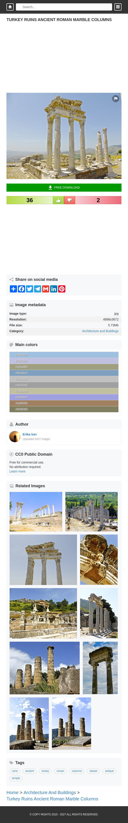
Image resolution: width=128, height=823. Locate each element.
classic (93, 771)
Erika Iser (30, 434)
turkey (45, 771)
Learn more (17, 471)
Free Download (64, 188)
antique (109, 771)
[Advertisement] (63, 61)
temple (16, 778)
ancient (29, 771)
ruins (15, 771)
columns (77, 771)
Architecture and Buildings (100, 331)
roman (60, 771)
